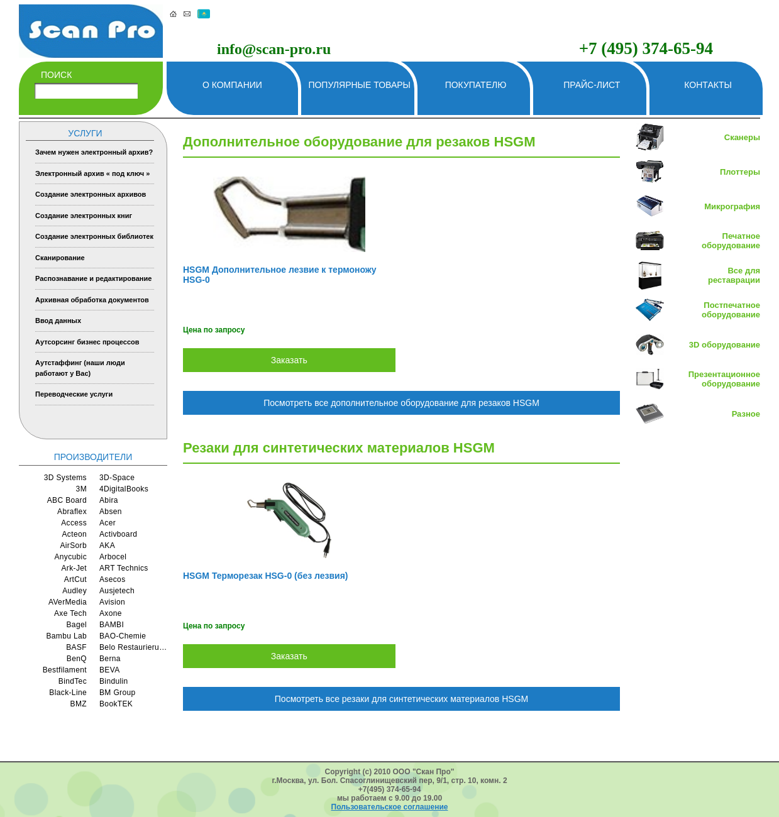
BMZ (78, 703)
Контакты (708, 85)
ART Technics (123, 568)
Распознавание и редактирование (93, 278)
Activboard (118, 534)
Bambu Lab (66, 636)
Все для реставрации (734, 275)
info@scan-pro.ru (274, 49)
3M (81, 489)
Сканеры (742, 137)
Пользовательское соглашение (389, 807)
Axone (110, 613)
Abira (108, 500)
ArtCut (75, 579)
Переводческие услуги (74, 394)
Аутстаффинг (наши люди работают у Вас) (80, 368)
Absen (110, 511)
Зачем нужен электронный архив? (94, 152)
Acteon (74, 534)
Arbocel (112, 556)
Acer (107, 522)
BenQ (77, 658)
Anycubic (70, 556)
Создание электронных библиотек (94, 236)
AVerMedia (67, 602)
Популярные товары (359, 85)
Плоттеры (740, 172)
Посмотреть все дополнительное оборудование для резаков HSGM (401, 403)
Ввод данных (58, 320)
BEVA (109, 670)
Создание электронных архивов (90, 194)
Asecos (112, 579)
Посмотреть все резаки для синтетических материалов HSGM (401, 699)
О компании (232, 85)
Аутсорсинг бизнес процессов (87, 342)
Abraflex (72, 511)
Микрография (732, 206)
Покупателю (476, 85)
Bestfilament (65, 670)
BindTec (72, 681)
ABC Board (67, 500)
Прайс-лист (591, 85)
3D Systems (65, 477)
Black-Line (68, 692)
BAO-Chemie (122, 636)
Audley (74, 590)
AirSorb (73, 545)
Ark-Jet (74, 568)
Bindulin (113, 681)
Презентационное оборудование (724, 379)
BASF (76, 647)
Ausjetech (117, 590)
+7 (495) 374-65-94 (646, 48)
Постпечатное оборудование (731, 309)
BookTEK (116, 703)
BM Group (117, 692)
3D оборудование (724, 344)
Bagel (77, 624)
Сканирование (60, 257)
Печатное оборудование (731, 240)
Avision (112, 602)
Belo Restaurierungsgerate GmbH (133, 647)
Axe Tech (70, 613)
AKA (107, 545)
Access (74, 522)
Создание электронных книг (83, 215)
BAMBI (111, 624)
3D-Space (117, 477)
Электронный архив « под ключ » (92, 173)
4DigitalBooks (123, 489)
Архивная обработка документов (92, 300)
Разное (746, 414)
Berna (110, 658)
